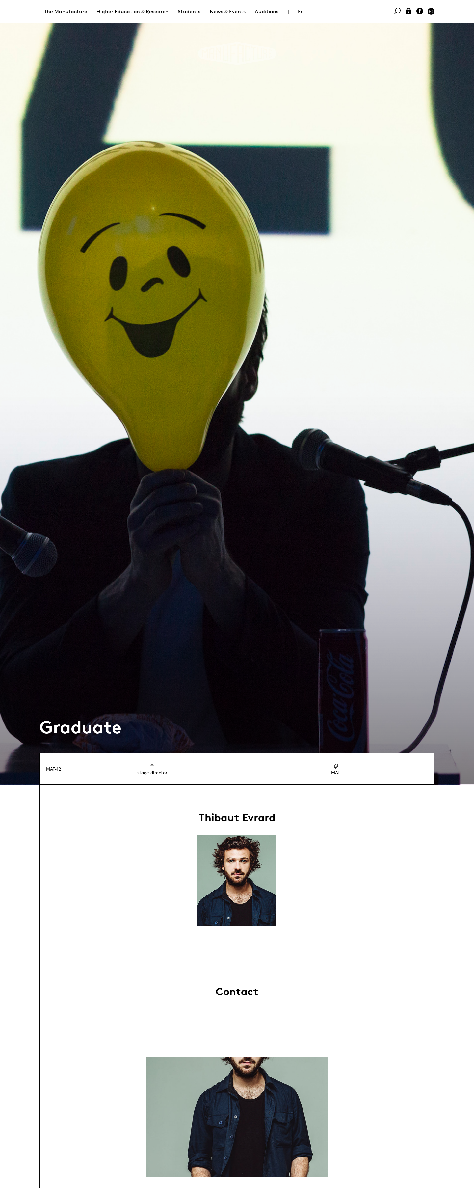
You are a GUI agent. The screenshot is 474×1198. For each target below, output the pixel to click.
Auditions (266, 11)
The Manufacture (65, 11)
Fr (300, 11)
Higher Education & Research (132, 11)
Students (189, 11)
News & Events (228, 11)
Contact (237, 991)
